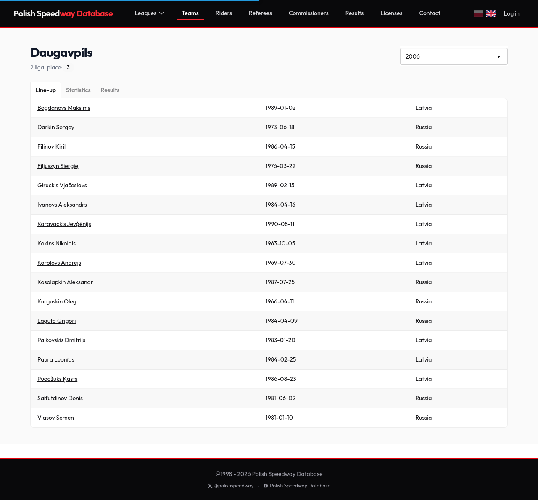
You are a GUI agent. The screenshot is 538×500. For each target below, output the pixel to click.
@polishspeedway (231, 485)
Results (354, 13)
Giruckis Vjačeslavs (62, 185)
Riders (224, 13)
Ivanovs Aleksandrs (62, 204)
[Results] (110, 90)
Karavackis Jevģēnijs (64, 224)
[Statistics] (78, 90)
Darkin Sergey (55, 127)
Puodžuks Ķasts (57, 379)
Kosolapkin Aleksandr (65, 282)
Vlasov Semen (55, 417)
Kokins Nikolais (56, 243)
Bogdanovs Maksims (63, 108)
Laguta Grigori (56, 320)
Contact (429, 13)
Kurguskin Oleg (56, 301)
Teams (190, 13)
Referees (260, 13)
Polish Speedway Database (296, 485)
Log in (512, 13)
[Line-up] (45, 90)
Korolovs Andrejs (59, 262)
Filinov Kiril (51, 146)
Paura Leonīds (55, 359)
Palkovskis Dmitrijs (61, 340)
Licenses (391, 13)
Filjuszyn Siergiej (58, 166)
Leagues (149, 13)
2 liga (37, 67)
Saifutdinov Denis (60, 398)
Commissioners (309, 13)
